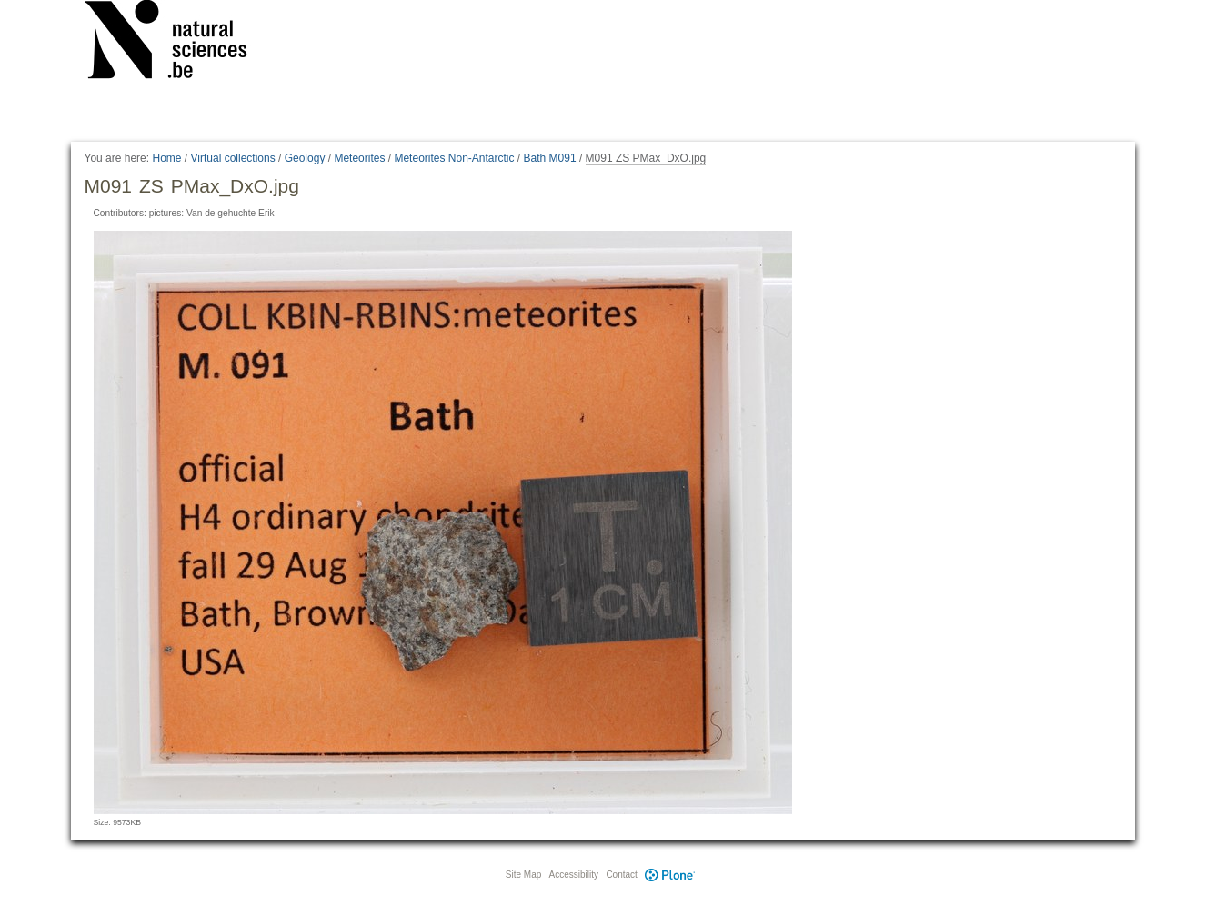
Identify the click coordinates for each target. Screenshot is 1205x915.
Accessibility (573, 875)
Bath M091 (550, 158)
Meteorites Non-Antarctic (454, 158)
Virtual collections (233, 158)
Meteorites (359, 158)
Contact (621, 875)
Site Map (523, 875)
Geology (305, 158)
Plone (670, 875)
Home (166, 158)
